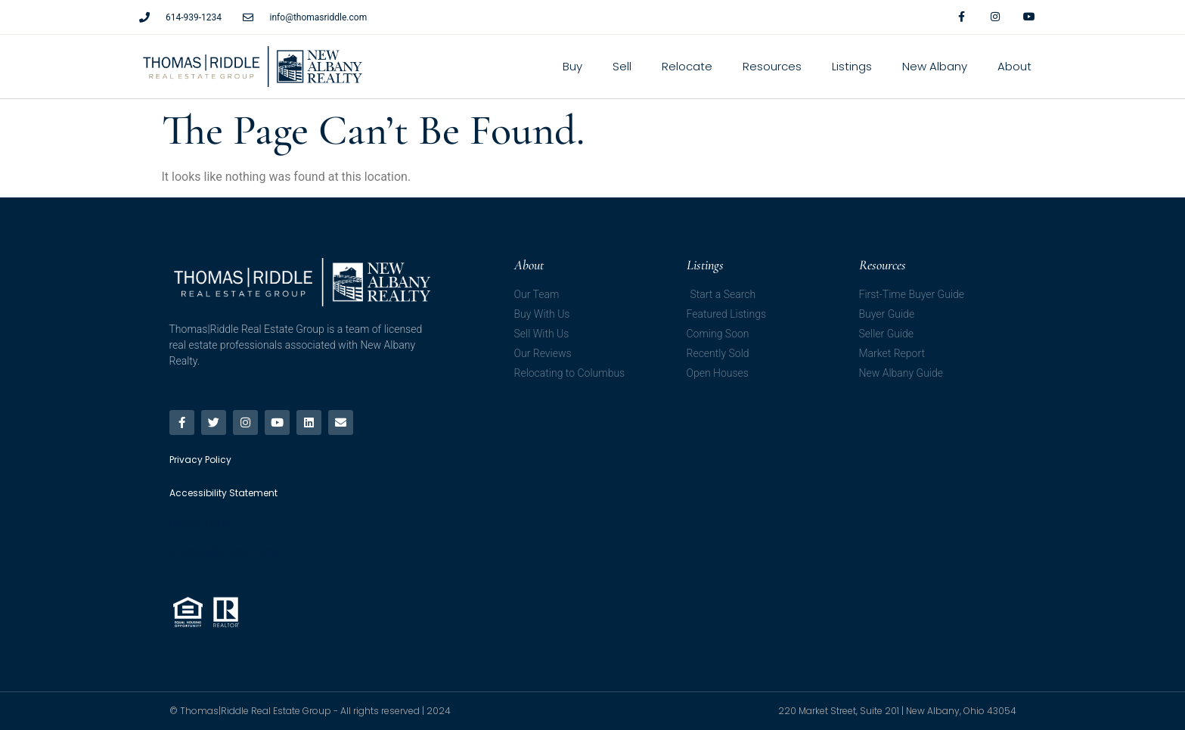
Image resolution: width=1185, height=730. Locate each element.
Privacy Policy (201, 524)
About (1014, 66)
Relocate (687, 66)
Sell (622, 66)
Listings (852, 66)
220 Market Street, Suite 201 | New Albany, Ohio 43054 (897, 710)
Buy (572, 66)
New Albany (934, 66)
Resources (772, 66)
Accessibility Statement (223, 551)
